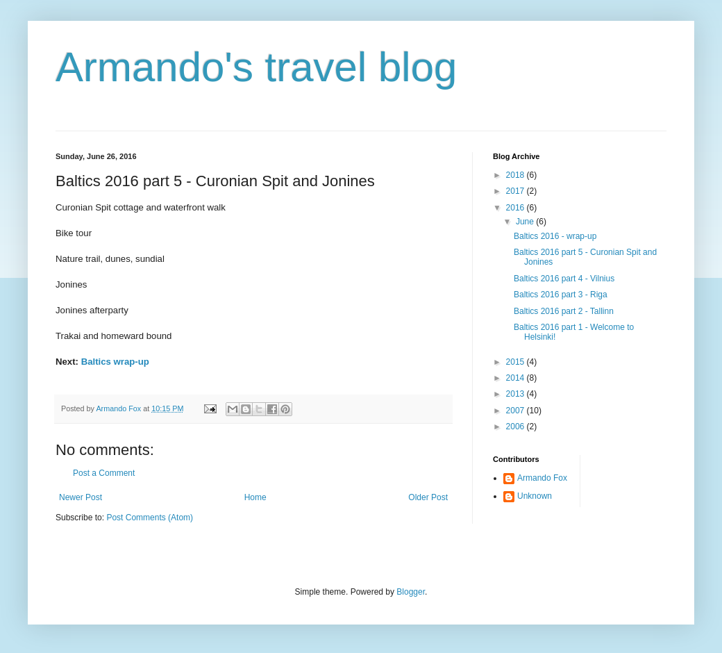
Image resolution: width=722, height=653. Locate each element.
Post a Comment (104, 473)
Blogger (410, 592)
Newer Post (80, 497)
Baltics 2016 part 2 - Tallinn (564, 311)
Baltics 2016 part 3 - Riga (560, 294)
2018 (516, 175)
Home (255, 497)
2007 (516, 410)
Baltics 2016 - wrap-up (555, 236)
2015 (516, 362)
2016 (516, 208)
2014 (516, 378)
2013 (516, 394)
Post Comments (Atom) (149, 517)
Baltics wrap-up (115, 361)
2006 (516, 426)
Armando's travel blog (256, 67)
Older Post (428, 497)
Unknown (534, 496)
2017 (516, 191)
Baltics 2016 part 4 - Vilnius (564, 278)
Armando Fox (542, 478)
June (526, 221)
